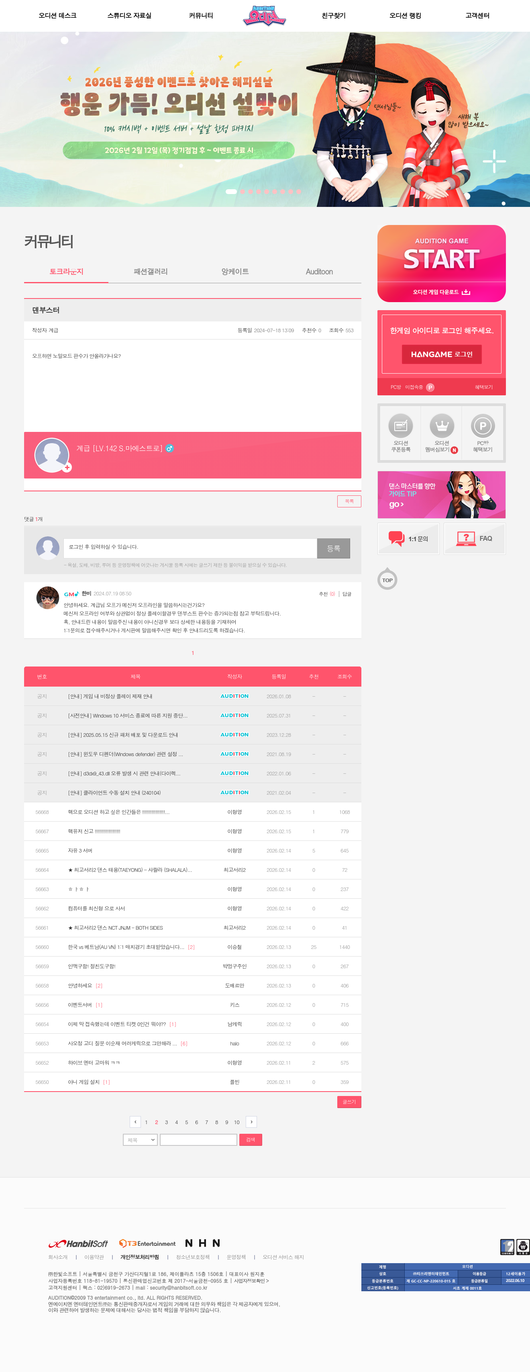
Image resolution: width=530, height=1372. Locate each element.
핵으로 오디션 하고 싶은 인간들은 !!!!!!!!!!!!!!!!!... (118, 812)
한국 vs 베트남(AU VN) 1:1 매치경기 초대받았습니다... (131, 947)
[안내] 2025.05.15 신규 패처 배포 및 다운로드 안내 (123, 735)
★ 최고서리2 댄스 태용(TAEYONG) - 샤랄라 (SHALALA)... (130, 870)
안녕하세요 (85, 985)
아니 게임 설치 (89, 1082)
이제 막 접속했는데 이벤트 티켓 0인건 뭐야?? (122, 1024)
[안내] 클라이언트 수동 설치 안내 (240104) (114, 792)
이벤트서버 (85, 1005)
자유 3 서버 (80, 850)
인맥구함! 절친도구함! (91, 966)
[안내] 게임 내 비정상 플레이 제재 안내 (110, 696)
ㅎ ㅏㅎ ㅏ (79, 889)
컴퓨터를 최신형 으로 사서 (96, 908)
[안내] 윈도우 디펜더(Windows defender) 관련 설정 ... (125, 754)
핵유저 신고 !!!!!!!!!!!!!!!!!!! (94, 831)
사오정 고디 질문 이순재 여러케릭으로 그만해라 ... (128, 1043)
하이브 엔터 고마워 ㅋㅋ (94, 1062)
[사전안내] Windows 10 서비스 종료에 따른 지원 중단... (128, 715)
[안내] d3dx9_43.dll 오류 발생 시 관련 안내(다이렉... (124, 773)
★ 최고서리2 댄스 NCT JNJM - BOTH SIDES (115, 927)
